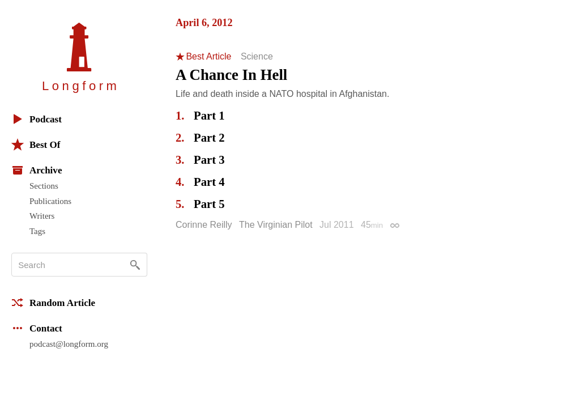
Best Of (35, 144)
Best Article (208, 56)
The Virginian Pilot (276, 225)
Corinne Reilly (204, 225)
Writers (41, 215)
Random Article (53, 302)
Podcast (36, 119)
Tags (37, 231)
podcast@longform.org (68, 343)
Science (257, 56)
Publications (50, 201)
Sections (43, 185)
